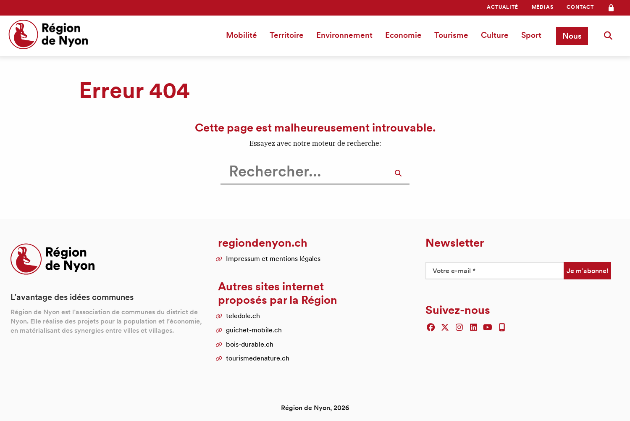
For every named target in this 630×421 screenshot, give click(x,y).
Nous (572, 36)
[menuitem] (502, 7)
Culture (495, 35)
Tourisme (451, 35)
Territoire (287, 35)
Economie (403, 35)
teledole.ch (243, 315)
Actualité (502, 7)
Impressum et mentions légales (273, 258)
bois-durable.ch (249, 344)
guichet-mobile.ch (254, 330)
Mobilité (241, 35)
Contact (580, 7)
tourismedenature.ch (257, 358)
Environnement (344, 35)
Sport (531, 35)
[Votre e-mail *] (494, 270)
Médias (543, 7)
